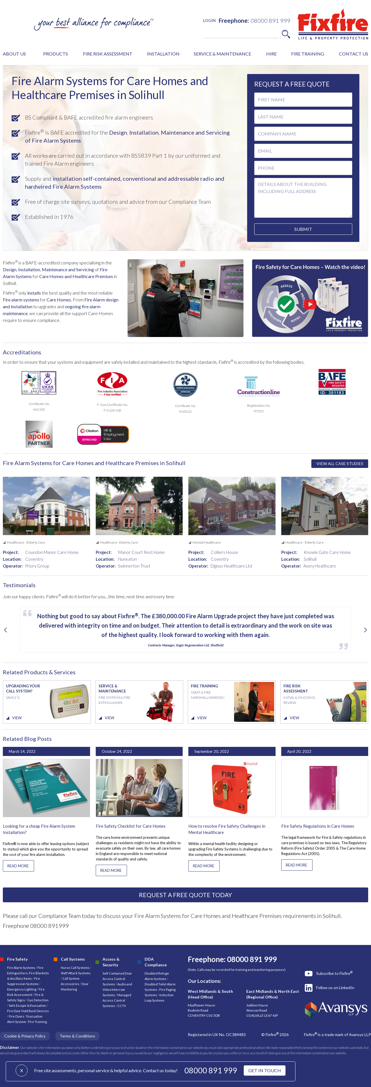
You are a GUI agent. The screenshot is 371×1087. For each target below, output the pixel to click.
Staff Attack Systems (76, 973)
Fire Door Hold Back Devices (28, 1011)
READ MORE (18, 866)
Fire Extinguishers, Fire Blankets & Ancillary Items (28, 973)
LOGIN (209, 20)
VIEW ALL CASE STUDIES (339, 463)
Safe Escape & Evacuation (27, 1005)
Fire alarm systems (21, 299)
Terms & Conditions (77, 1035)
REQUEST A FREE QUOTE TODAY (185, 894)
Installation (143, 132)
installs (33, 292)
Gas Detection (38, 1000)
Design (117, 132)
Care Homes (59, 299)
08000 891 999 (210, 1070)
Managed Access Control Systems (117, 1000)
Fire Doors (17, 1016)
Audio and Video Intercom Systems (117, 989)
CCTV (121, 1006)
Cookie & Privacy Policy (24, 1035)
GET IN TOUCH (264, 1070)
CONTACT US (353, 53)
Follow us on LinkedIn (335, 987)
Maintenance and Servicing (68, 269)
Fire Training (37, 1022)
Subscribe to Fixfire (334, 973)
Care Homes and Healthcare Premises (76, 276)
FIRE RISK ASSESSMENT (107, 53)
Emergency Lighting (22, 989)
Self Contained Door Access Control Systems (117, 978)
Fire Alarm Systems (21, 967)
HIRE (271, 53)
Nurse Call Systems (75, 967)
